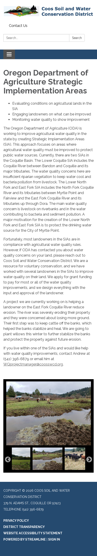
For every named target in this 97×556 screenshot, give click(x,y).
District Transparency (24, 527)
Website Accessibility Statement (32, 533)
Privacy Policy (16, 520)
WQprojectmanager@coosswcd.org (33, 364)
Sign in (54, 539)
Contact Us (18, 26)
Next (89, 459)
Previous (7, 459)
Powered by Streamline (24, 539)
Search (77, 38)
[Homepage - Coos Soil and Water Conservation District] (48, 10)
